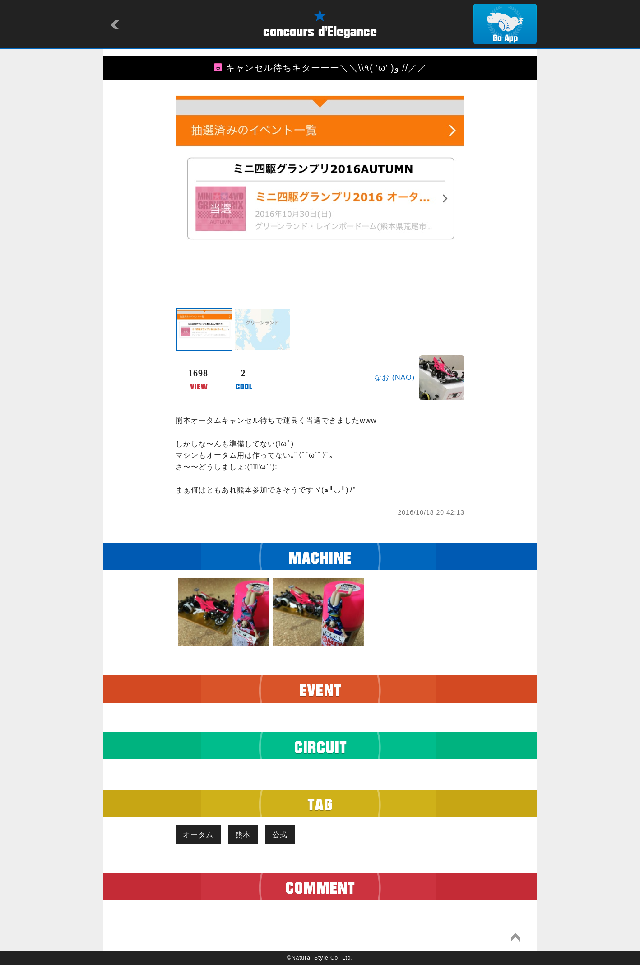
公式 (280, 835)
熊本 (242, 835)
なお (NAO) (394, 377)
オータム (198, 835)
